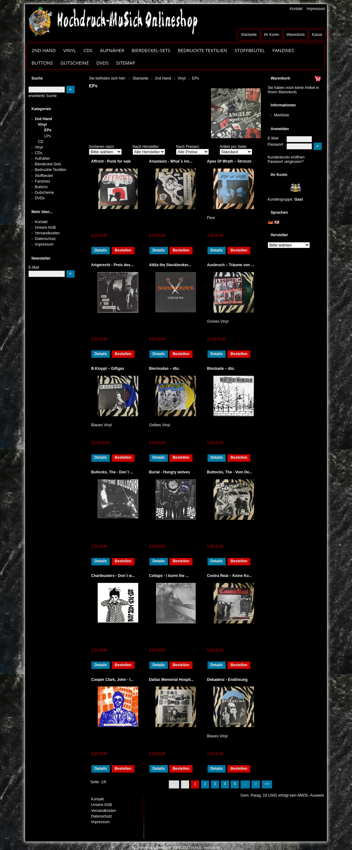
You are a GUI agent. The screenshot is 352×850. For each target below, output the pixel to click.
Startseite (249, 34)
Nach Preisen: (188, 146)
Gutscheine (75, 63)
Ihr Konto (271, 34)
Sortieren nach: (102, 146)
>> (267, 784)
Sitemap (125, 63)
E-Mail (273, 138)
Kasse (317, 34)
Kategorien (41, 109)
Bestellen (123, 250)
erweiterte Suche (42, 96)
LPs (47, 136)
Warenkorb (295, 34)
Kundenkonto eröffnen (286, 157)
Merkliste (281, 115)
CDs (87, 50)
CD (40, 141)
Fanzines (283, 50)
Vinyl (69, 50)
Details (101, 250)
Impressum (315, 9)
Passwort (275, 144)
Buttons (42, 63)
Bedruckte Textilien (202, 50)
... (245, 784)
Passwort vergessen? (286, 161)
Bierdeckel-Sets (151, 50)
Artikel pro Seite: (233, 146)
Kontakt (296, 9)
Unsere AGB (45, 227)
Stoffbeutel (250, 50)
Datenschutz (45, 239)
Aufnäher (112, 50)
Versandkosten (47, 233)
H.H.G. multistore (205, 848)
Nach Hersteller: (146, 146)
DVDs (102, 63)
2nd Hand (44, 50)
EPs (47, 130)
